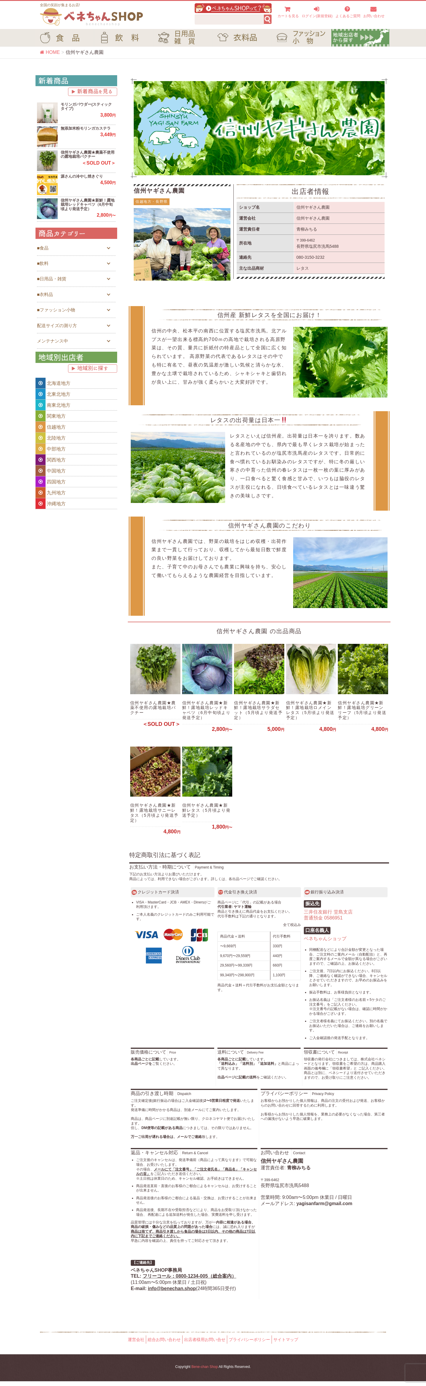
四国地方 (51, 481)
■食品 (43, 247)
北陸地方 (51, 437)
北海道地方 (53, 383)
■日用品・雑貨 (51, 278)
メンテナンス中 (52, 340)
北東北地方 (53, 394)
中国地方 (51, 470)
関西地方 (51, 459)
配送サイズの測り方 (57, 325)
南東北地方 (53, 405)
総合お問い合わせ (164, 1344)
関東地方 (51, 416)
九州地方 (51, 492)
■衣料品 (45, 294)
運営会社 (136, 1344)
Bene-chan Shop (204, 1372)
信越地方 (51, 427)
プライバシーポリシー (249, 1344)
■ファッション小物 (56, 309)
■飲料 (43, 263)
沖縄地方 (51, 503)
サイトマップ (285, 1344)
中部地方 (51, 448)
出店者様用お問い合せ (204, 1344)
